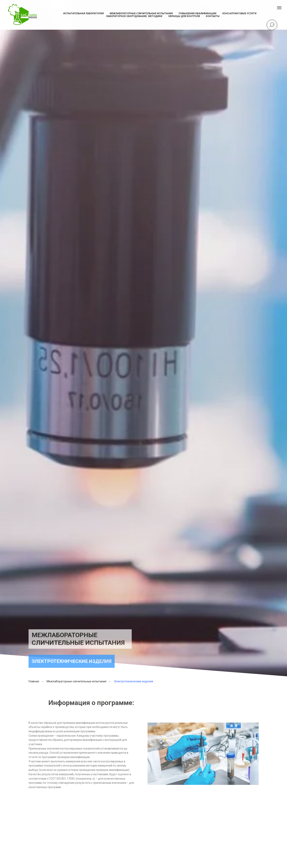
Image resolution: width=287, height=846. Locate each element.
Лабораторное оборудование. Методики (134, 16)
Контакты (213, 16)
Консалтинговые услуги (239, 13)
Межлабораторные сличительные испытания (141, 13)
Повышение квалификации (197, 13)
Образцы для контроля (184, 16)
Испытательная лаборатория (83, 13)
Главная (34, 681)
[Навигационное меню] (279, 7)
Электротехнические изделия (133, 681)
